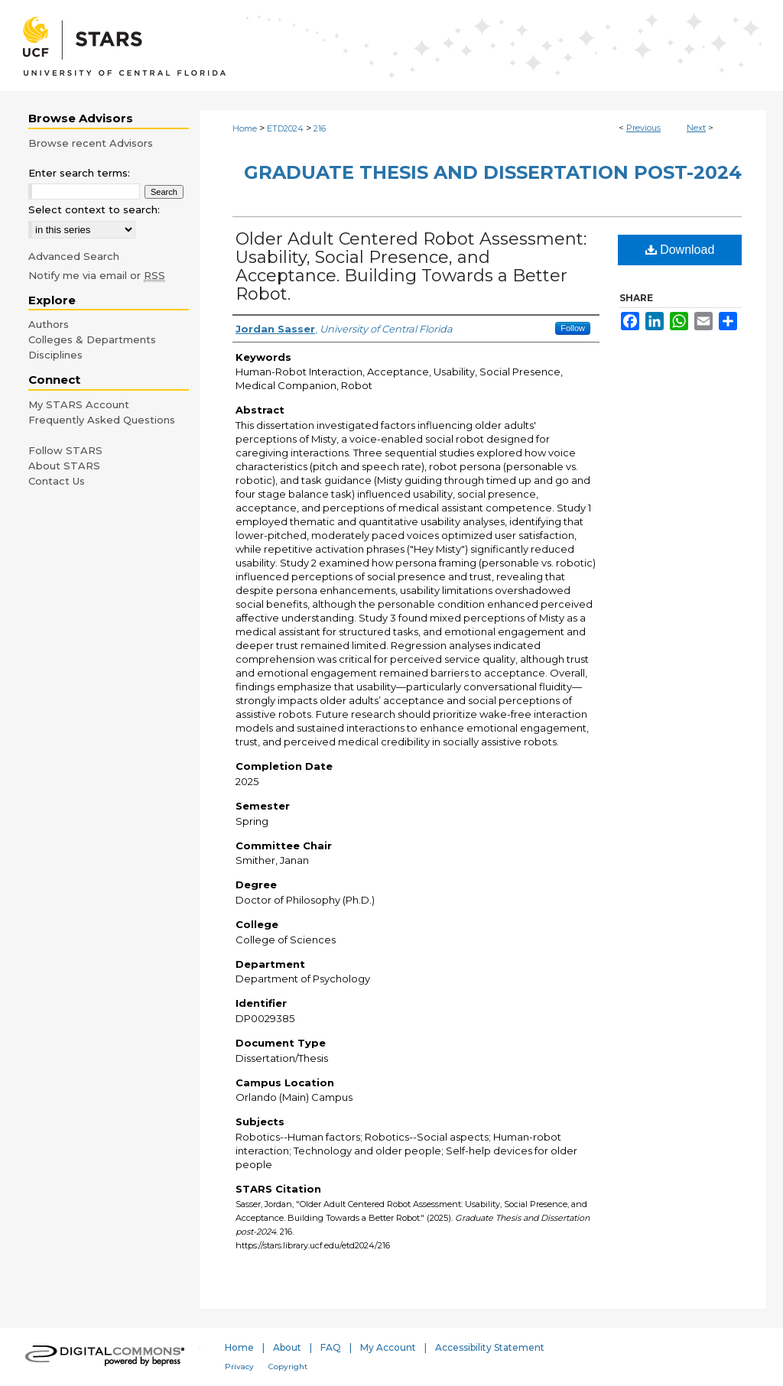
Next (696, 127)
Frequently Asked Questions (101, 420)
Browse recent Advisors (90, 143)
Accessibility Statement (489, 1347)
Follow (572, 328)
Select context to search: (94, 209)
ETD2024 (285, 128)
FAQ (330, 1347)
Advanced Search (73, 256)
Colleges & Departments (92, 339)
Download (680, 249)
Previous (643, 127)
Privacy (239, 1366)
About (287, 1347)
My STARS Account (78, 404)
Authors (48, 324)
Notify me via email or (96, 275)
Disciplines (55, 355)
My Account (388, 1347)
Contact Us (56, 481)
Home (244, 128)
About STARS (64, 465)
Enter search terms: (79, 173)
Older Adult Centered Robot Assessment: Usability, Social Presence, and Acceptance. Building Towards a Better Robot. (411, 266)
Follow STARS (65, 450)
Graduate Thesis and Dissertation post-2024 (493, 172)
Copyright (287, 1366)
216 (320, 128)
